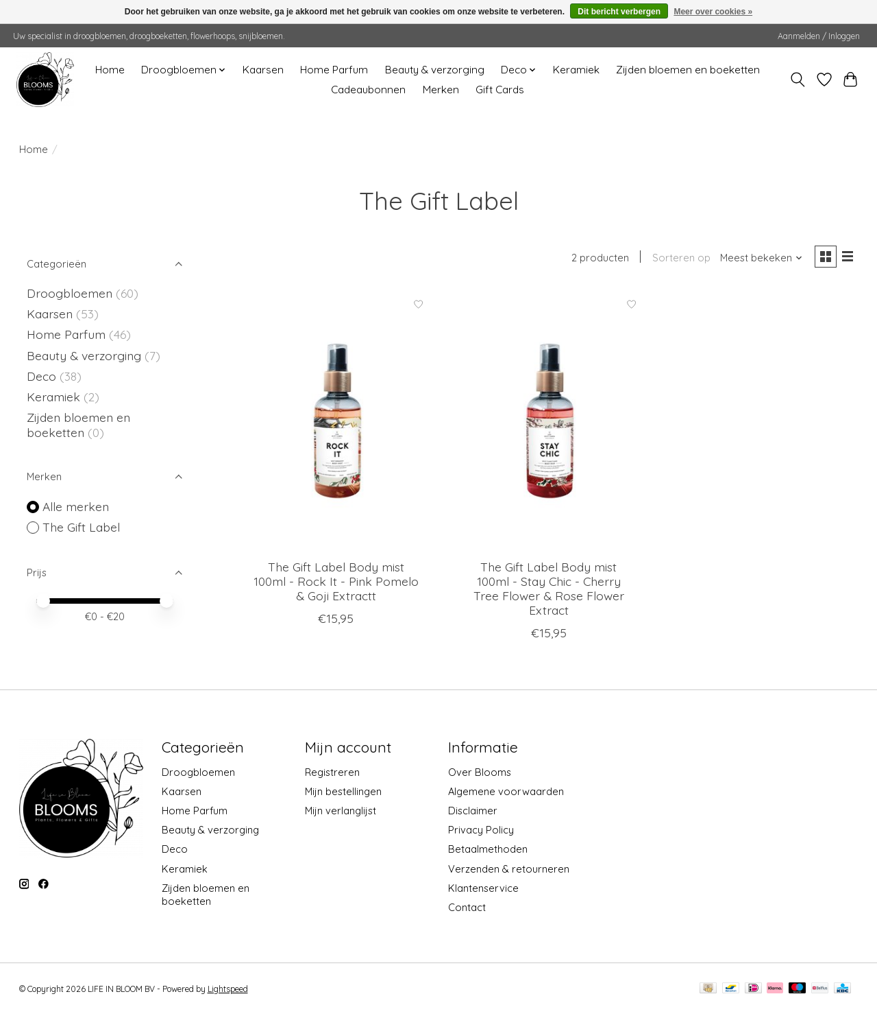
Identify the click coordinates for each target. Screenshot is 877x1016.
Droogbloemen (69, 292)
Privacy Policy (481, 831)
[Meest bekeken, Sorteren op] (758, 258)
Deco (41, 375)
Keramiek (576, 69)
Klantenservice (483, 889)
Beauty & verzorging (434, 69)
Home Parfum (334, 69)
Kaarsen (263, 69)
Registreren (332, 773)
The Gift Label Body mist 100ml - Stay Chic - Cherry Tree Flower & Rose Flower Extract (548, 589)
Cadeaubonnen (368, 89)
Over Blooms (479, 773)
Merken (441, 89)
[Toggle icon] (797, 79)
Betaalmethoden (488, 851)
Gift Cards (499, 89)
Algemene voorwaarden (506, 793)
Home (110, 69)
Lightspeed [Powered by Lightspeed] (228, 990)
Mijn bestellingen (343, 793)
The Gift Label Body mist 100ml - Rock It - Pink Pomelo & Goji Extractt (336, 582)
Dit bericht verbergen (619, 11)
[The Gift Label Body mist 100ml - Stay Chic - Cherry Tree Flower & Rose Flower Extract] (548, 421)
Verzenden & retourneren (508, 870)
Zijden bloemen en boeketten (688, 69)
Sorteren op (678, 258)
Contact (467, 908)
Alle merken (75, 506)
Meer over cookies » (713, 11)
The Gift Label (81, 526)
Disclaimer (472, 812)
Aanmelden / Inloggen (819, 36)
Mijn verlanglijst (340, 812)
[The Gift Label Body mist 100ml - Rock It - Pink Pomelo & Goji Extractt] (336, 421)
